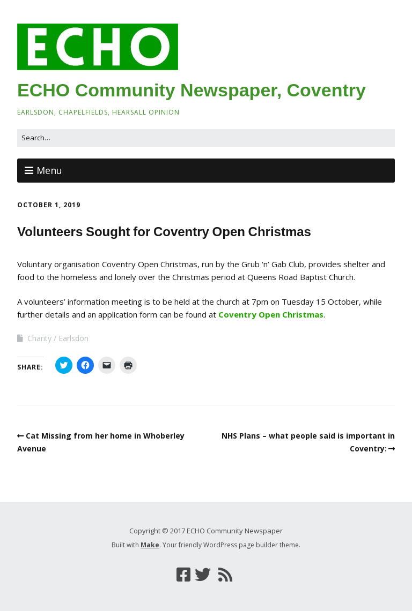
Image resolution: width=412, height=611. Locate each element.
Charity (39, 338)
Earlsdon (73, 338)
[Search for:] (206, 138)
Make (150, 544)
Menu (49, 170)
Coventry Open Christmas (270, 314)
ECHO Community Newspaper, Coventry (191, 90)
